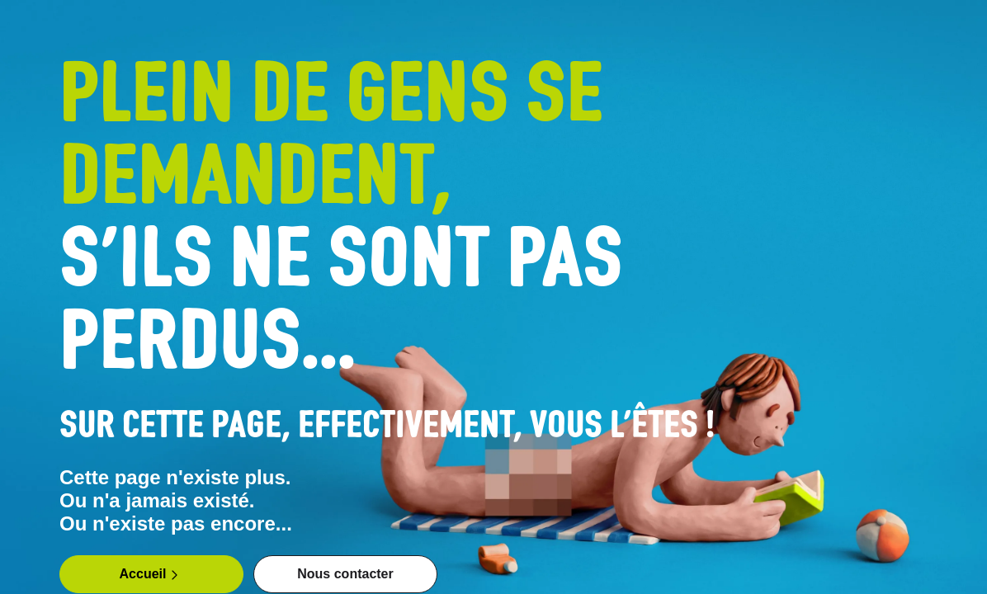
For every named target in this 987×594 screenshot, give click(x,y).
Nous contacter (345, 574)
